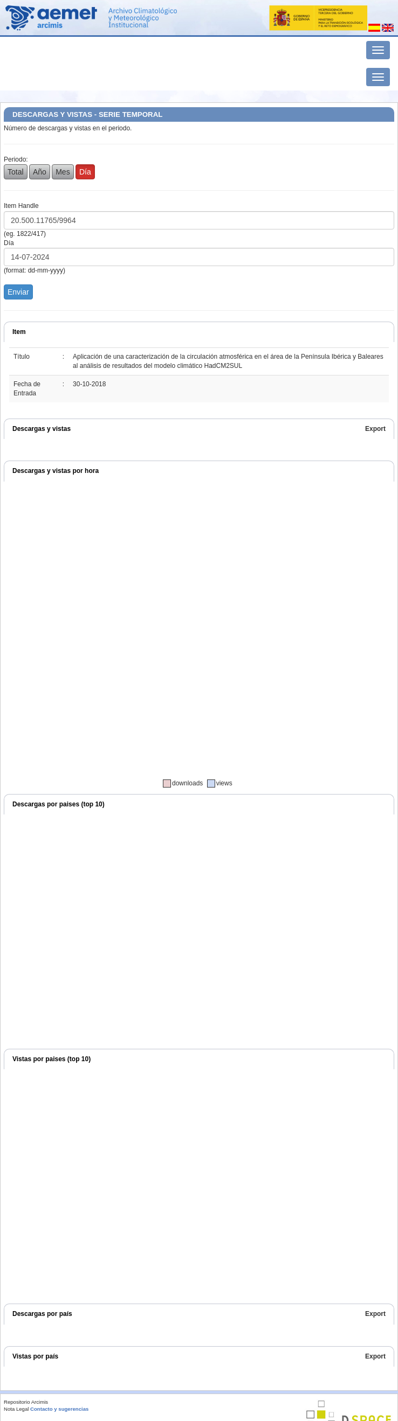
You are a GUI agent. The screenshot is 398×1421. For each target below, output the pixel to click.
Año (39, 172)
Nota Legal (16, 1409)
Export (375, 429)
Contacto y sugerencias (59, 1409)
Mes (63, 172)
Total (16, 172)
